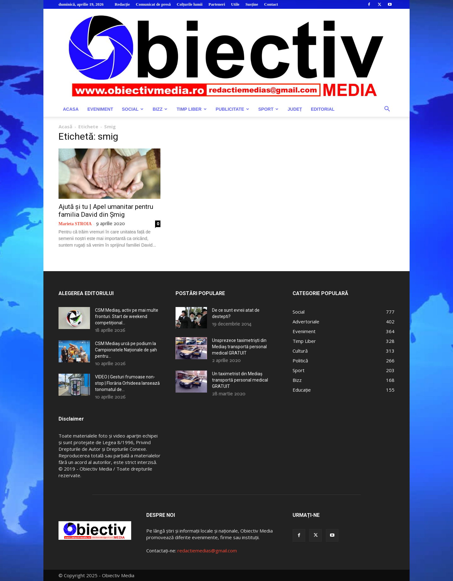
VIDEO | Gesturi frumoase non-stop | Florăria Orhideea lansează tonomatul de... (127, 383)
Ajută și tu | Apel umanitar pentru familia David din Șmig (106, 210)
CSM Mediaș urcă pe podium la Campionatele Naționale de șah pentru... (126, 350)
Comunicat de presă (153, 4)
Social (132, 109)
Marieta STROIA (75, 223)
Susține (251, 4)
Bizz (160, 109)
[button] (386, 110)
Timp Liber (191, 109)
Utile (235, 4)
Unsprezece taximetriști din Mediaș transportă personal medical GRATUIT (239, 346)
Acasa (71, 109)
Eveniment (100, 109)
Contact (271, 4)
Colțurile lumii (190, 4)
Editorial (322, 109)
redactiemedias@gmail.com (207, 550)
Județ (295, 109)
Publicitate (232, 109)
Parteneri (217, 4)
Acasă (65, 126)
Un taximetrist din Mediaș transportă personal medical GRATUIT (240, 380)
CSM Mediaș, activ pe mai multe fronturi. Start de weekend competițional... (126, 316)
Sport (268, 109)
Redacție (122, 4)
